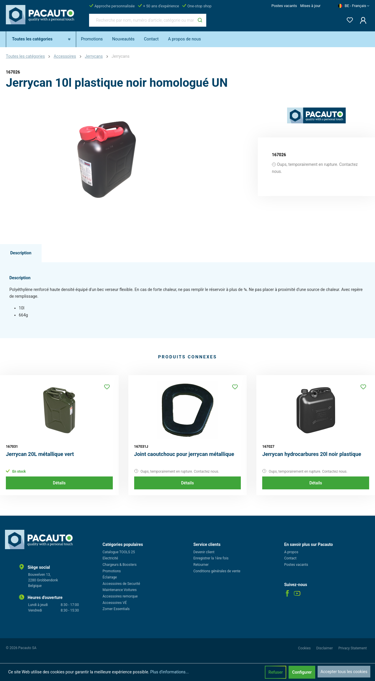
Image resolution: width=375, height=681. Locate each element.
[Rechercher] (200, 20)
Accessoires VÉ (115, 603)
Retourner (201, 565)
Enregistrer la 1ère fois (211, 558)
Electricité (110, 558)
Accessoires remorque (120, 596)
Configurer (302, 672)
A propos (291, 552)
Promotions (112, 571)
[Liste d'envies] (348, 19)
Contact (290, 558)
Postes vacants (284, 6)
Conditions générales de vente (216, 571)
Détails (59, 483)
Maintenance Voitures (120, 590)
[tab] (21, 253)
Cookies (304, 648)
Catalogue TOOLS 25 (119, 552)
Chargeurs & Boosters (120, 565)
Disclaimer (325, 648)
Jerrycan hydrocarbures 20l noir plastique (311, 454)
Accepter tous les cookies (344, 671)
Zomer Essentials (116, 609)
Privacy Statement (352, 648)
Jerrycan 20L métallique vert (40, 454)
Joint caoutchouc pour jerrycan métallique (184, 454)
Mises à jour (310, 6)
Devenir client (203, 552)
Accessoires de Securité (121, 584)
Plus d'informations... (169, 672)
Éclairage (110, 577)
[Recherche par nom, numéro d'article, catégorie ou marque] (141, 20)
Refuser (275, 672)
